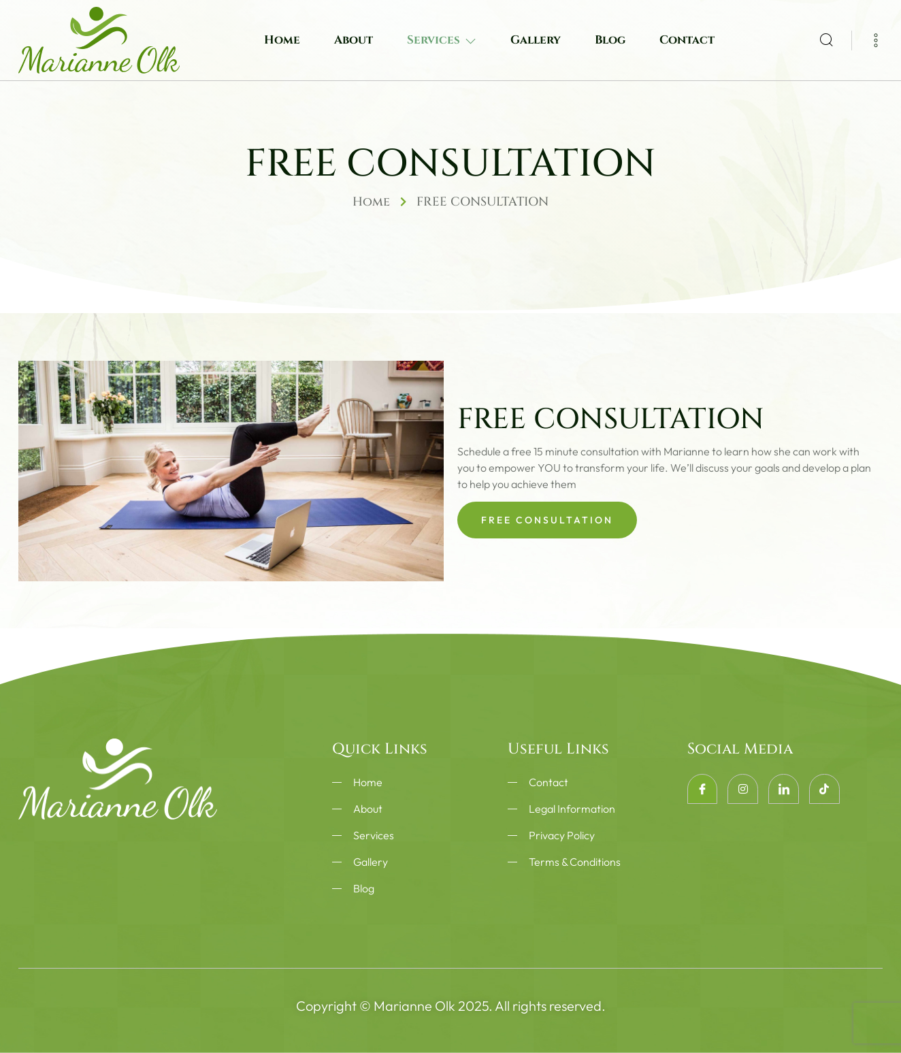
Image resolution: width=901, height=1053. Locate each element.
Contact (687, 40)
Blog (610, 40)
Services (441, 40)
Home (282, 40)
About (353, 40)
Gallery (535, 40)
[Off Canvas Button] (867, 39)
